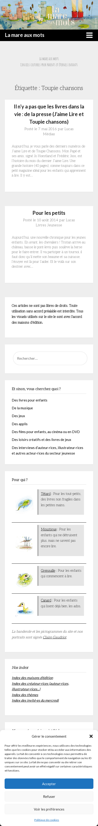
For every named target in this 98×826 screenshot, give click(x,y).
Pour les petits (48, 213)
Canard (46, 600)
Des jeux (18, 416)
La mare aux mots (24, 35)
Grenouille (48, 571)
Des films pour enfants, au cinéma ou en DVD (46, 432)
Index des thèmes (25, 695)
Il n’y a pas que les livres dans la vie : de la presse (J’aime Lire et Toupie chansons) (49, 114)
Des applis (20, 424)
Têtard (46, 494)
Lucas (69, 129)
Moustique (49, 529)
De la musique (22, 408)
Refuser (49, 796)
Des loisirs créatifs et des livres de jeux (41, 439)
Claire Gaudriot (54, 637)
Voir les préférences (49, 809)
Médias (49, 134)
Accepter (49, 784)
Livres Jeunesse (49, 225)
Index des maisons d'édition (32, 678)
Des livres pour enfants (29, 400)
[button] (91, 736)
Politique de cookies (46, 820)
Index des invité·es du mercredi (35, 700)
